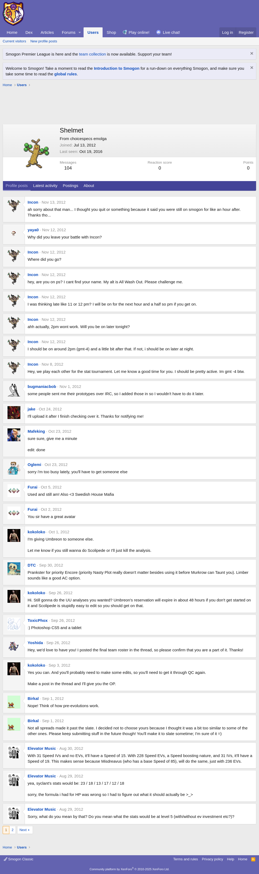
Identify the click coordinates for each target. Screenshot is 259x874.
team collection (92, 54)
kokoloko (36, 532)
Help (230, 859)
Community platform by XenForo (130, 869)
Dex (29, 32)
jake (31, 409)
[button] (80, 32)
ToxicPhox (38, 620)
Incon (33, 202)
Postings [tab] (70, 185)
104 (68, 168)
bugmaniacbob (42, 386)
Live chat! (171, 32)
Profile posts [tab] (17, 185)
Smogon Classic (18, 859)
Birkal (33, 698)
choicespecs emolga (88, 138)
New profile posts (43, 41)
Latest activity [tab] (45, 185)
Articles (47, 32)
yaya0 (33, 229)
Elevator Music (42, 748)
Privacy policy (212, 859)
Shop (111, 32)
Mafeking (36, 431)
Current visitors (14, 41)
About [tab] (89, 185)
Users (93, 32)
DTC (32, 565)
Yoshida (35, 642)
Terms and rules (185, 859)
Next (23, 830)
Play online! (139, 32)
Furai (32, 487)
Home (12, 32)
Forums (69, 32)
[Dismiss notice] (251, 54)
